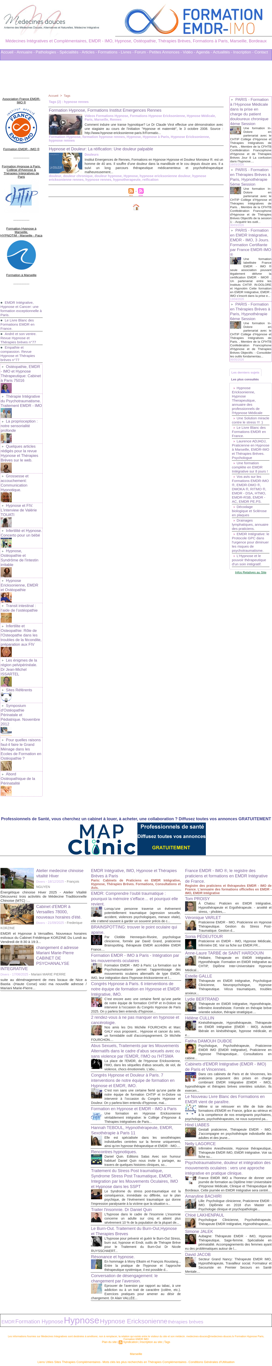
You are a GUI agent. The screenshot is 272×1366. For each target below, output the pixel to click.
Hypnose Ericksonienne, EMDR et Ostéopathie (21, 554)
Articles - (89, 52)
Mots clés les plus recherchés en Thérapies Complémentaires (142, 1349)
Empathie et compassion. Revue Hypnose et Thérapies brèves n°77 (18, 335)
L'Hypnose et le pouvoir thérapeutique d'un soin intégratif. (250, 608)
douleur (55, 176)
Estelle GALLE (200, 927)
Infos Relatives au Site (250, 620)
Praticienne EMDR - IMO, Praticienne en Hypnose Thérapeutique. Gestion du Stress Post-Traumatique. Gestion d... (235, 870)
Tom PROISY (199, 842)
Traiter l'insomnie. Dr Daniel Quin (125, 1193)
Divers (40, 826)
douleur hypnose (105, 176)
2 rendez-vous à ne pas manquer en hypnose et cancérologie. (128, 976)
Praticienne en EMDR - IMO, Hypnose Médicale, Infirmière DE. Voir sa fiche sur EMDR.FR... (235, 889)
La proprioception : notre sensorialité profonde (18, 404)
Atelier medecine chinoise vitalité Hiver (58, 817)
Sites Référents (18, 649)
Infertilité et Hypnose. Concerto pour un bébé (21, 505)
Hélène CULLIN (201, 978)
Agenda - (204, 52)
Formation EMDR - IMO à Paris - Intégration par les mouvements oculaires (133, 906)
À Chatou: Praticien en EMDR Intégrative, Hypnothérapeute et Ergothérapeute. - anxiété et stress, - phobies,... (235, 852)
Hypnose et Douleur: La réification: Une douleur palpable (107, 148)
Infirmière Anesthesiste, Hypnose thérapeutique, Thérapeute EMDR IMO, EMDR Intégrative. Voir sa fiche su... (235, 1117)
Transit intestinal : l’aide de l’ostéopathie (18, 576)
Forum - (141, 52)
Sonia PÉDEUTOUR (206, 880)
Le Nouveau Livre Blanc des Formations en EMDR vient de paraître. (226, 1059)
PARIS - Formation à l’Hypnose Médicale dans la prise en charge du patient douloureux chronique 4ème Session (250, 111)
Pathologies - (47, 52)
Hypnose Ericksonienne (184, 137)
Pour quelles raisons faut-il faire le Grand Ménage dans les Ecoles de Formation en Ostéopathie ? (21, 700)
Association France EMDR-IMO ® (21, 97)
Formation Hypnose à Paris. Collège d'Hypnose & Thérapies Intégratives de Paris (21, 162)
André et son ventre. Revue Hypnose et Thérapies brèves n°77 (19, 320)
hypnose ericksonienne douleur (160, 176)
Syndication (131, 1331)
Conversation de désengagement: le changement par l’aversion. (128, 1270)
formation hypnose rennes (101, 137)
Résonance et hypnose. (115, 1244)
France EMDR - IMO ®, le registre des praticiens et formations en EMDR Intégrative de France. (224, 820)
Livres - (127, 52)
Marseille (136, 1342)
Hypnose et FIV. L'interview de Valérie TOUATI (18, 483)
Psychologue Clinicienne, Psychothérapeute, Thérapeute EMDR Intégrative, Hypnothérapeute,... (235, 1196)
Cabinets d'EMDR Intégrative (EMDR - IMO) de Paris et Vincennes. (224, 1027)
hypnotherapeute (101, 179)
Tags (67, 95)
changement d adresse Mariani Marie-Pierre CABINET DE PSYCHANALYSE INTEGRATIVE (41, 902)
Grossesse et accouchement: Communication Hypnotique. (14, 457)
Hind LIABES (198, 1089)
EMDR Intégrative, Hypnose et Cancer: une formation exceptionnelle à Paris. (20, 291)
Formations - (109, 52)
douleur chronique (76, 176)
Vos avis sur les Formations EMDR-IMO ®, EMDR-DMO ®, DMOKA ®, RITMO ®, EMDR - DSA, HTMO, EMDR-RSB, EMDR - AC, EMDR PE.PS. (250, 527)
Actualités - (222, 52)
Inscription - (243, 52)
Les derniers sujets (247, 398)
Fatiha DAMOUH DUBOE (211, 1001)
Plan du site (111, 1331)
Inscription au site (150, 1331)
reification (123, 179)
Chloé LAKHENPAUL (207, 1187)
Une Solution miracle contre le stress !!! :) (245, 450)
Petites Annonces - (165, 52)
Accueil (53, 95)
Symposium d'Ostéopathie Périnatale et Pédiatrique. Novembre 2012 (21, 670)
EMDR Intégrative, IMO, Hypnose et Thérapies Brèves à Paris (128, 817)
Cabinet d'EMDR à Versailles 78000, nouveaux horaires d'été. (61, 856)
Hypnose (130, 137)
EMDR (6, 1312)
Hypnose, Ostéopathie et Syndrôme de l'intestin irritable (19, 528)
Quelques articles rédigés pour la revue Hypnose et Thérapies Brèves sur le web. (19, 430)
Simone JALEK (200, 1206)
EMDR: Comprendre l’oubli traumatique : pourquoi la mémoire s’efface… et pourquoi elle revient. (135, 843)
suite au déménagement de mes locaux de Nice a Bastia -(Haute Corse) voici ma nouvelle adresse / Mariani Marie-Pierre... (43, 928)
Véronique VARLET (205, 861)
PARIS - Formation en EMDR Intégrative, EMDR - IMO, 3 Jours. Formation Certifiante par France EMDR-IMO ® (250, 254)
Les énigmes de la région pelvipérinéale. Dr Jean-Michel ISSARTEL (21, 629)
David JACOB (199, 1233)
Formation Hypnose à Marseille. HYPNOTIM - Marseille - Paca (21, 218)
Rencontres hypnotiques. (116, 1131)
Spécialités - (70, 52)
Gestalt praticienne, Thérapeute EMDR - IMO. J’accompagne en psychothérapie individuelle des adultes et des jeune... (235, 1098)
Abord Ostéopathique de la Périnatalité (21, 726)
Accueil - (8, 52)
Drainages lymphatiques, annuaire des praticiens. (243, 567)
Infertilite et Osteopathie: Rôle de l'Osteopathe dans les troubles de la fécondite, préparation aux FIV (20, 601)
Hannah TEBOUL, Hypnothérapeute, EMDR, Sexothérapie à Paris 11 (128, 1105)
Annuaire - (26, 52)
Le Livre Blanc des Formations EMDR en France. (18, 306)
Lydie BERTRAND (203, 954)
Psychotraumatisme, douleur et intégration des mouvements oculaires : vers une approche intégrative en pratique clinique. (228, 1132)
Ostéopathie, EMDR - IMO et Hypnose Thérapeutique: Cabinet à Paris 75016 (21, 355)
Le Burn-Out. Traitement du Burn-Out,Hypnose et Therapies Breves (125, 1219)
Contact (261, 52)
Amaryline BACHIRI (205, 1164)
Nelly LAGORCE (202, 1107)
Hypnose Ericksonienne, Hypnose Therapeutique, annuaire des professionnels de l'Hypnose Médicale (248, 428)
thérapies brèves (129, 1312)
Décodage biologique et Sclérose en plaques (250, 551)
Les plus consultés (246, 406)
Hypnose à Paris (151, 137)
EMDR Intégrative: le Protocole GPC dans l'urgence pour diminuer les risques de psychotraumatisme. (250, 588)
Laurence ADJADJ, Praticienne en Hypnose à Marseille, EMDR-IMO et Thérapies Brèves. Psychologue (250, 483)
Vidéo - (189, 52)
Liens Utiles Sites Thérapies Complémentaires (85, 1349)
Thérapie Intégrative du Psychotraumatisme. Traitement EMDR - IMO (20, 380)
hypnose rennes (73, 179)
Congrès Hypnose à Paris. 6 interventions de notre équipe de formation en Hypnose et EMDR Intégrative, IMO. (133, 941)
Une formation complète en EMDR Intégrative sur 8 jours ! (250, 503)
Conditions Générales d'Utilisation (193, 1349)
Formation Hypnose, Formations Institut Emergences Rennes (111, 110)
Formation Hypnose (64, 137)
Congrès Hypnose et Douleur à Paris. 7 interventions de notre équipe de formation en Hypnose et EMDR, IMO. (134, 1046)
